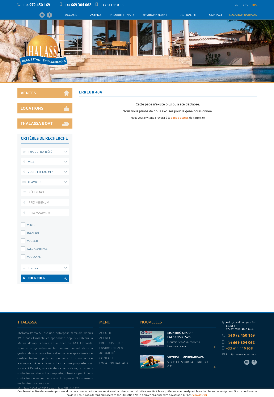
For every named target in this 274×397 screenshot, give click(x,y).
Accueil (71, 14)
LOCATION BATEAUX (243, 14)
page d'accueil (180, 117)
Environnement (155, 14)
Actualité (188, 14)
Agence (95, 14)
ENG (245, 4)
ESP (237, 4)
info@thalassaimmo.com (239, 354)
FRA (254, 4)
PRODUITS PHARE (122, 14)
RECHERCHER (45, 278)
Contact (215, 14)
